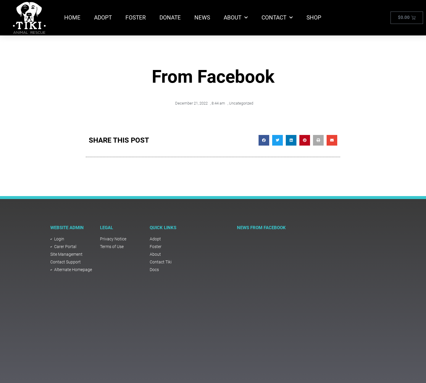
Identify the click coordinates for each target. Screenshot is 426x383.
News (202, 17)
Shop (313, 17)
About (236, 17)
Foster (135, 17)
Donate (170, 17)
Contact (277, 17)
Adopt (103, 17)
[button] (264, 140)
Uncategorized (241, 103)
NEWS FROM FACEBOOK (261, 227)
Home (72, 17)
